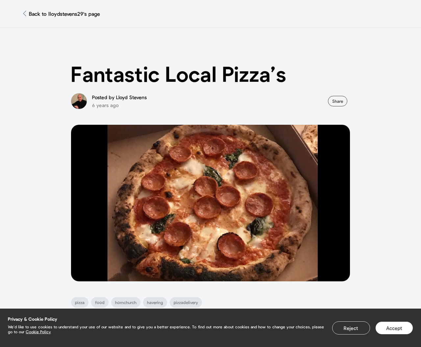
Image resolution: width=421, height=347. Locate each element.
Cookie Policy (38, 331)
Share (337, 101)
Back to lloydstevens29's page (64, 14)
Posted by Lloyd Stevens (119, 97)
